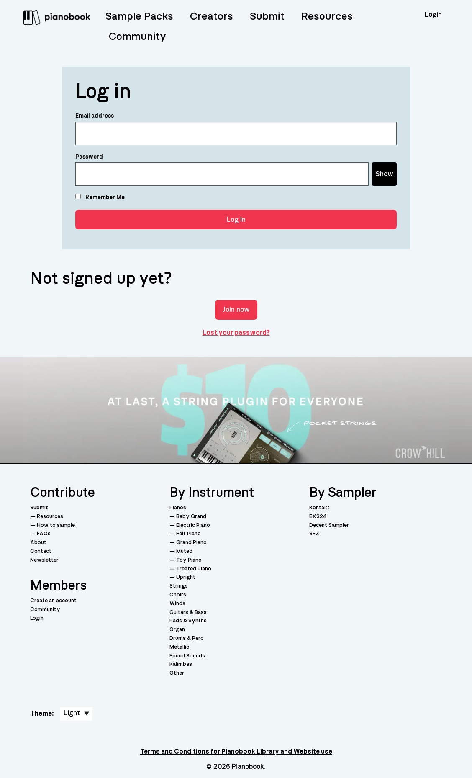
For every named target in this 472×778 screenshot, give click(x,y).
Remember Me (100, 197)
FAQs (44, 534)
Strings (178, 586)
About (38, 542)
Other (176, 673)
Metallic (179, 647)
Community (137, 36)
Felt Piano (188, 534)
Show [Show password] (384, 174)
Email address (94, 116)
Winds (177, 603)
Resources (327, 16)
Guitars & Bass (188, 612)
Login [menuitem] (433, 14)
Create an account (53, 600)
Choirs (177, 595)
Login (37, 618)
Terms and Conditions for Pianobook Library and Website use (236, 751)
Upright (185, 577)
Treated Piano (193, 569)
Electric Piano (193, 525)
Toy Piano (189, 560)
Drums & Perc (186, 638)
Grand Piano (191, 542)
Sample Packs (139, 16)
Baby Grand (191, 516)
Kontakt (319, 508)
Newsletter (44, 560)
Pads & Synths (188, 621)
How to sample (56, 525)
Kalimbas (180, 664)
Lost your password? (236, 332)
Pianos (177, 508)
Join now (236, 309)
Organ (177, 629)
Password (89, 157)
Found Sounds (187, 656)
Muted (184, 551)
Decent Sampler (329, 525)
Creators (211, 16)
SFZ (314, 534)
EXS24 (318, 516)
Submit (267, 16)
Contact (40, 551)
